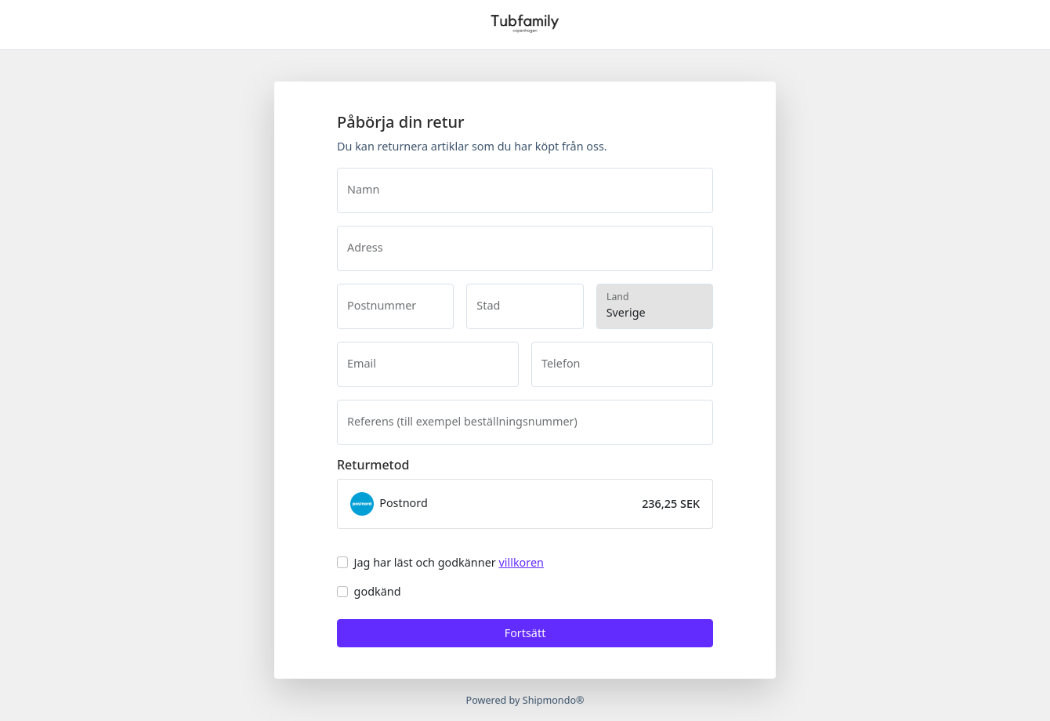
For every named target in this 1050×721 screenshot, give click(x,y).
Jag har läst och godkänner (449, 562)
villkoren (521, 562)
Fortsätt (525, 632)
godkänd (377, 591)
